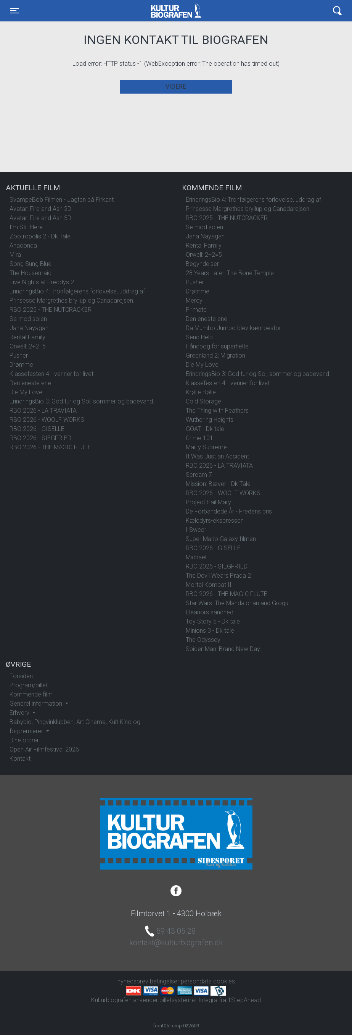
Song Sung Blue (30, 263)
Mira (15, 254)
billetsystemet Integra (188, 1000)
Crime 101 (199, 438)
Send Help (199, 337)
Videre (176, 86)
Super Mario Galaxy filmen (221, 539)
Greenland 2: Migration (215, 355)
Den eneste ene (30, 383)
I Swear (196, 529)
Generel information (37, 703)
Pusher (19, 355)
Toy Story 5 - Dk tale (213, 621)
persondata (196, 981)
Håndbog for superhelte (217, 346)
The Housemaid (30, 273)
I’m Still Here (26, 227)
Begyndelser (202, 263)
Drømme (21, 364)
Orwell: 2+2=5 (28, 346)
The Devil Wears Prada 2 (218, 575)
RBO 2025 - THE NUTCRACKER (51, 309)
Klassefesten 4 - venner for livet (51, 373)
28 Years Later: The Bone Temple (230, 273)
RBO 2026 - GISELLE (37, 428)
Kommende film (31, 694)
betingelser (164, 981)
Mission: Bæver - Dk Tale (218, 484)
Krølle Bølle (201, 392)
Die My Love (26, 392)
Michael (196, 557)
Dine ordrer (24, 740)
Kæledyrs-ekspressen (215, 520)
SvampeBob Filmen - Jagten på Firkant (62, 199)
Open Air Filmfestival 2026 (44, 749)
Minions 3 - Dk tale (210, 630)
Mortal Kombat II (208, 584)
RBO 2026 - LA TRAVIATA (43, 410)
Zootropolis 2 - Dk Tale (40, 236)
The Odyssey (203, 639)
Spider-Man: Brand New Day (223, 649)
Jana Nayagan (29, 328)
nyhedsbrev (132, 981)
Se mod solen (28, 318)
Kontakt (20, 758)
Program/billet (29, 685)
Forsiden (21, 676)
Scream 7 (199, 474)
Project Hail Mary (208, 502)
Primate (196, 309)
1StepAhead (244, 1000)
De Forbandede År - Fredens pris (229, 511)
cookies (224, 981)
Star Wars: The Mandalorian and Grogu (237, 603)
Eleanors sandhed (209, 612)
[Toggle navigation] (14, 10)
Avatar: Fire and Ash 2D (40, 208)
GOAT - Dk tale (205, 428)
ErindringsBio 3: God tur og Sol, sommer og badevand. (82, 401)
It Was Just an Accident (217, 456)
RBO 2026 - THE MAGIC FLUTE (50, 447)
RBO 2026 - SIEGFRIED (40, 438)
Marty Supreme (206, 447)
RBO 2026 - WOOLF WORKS (47, 419)
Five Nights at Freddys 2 (42, 282)
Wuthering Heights (209, 419)
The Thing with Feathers (217, 410)
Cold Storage (203, 401)
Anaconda (23, 245)
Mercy (194, 300)
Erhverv (20, 712)
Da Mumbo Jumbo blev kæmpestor (233, 328)
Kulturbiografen (176, 10)
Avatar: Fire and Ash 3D (40, 218)
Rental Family (27, 337)
